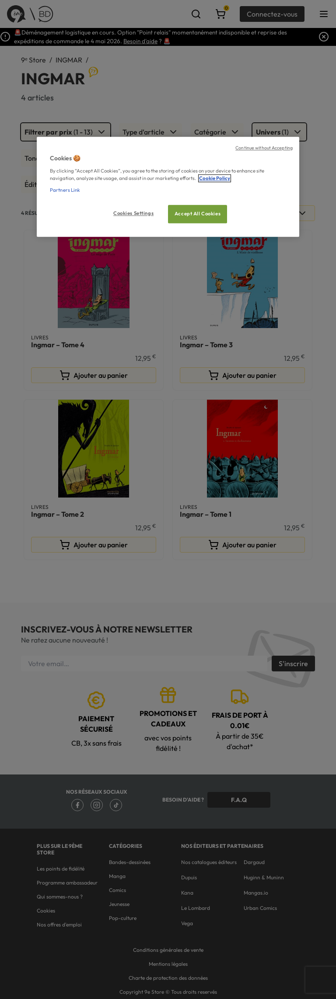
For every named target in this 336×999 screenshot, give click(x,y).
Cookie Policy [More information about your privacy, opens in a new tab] (214, 178)
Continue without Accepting (264, 148)
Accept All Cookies (197, 214)
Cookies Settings (133, 213)
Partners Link (65, 190)
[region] (168, 187)
